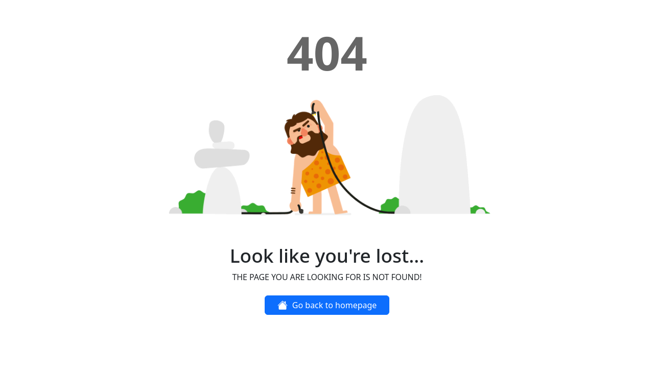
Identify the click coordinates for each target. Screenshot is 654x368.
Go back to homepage (327, 305)
